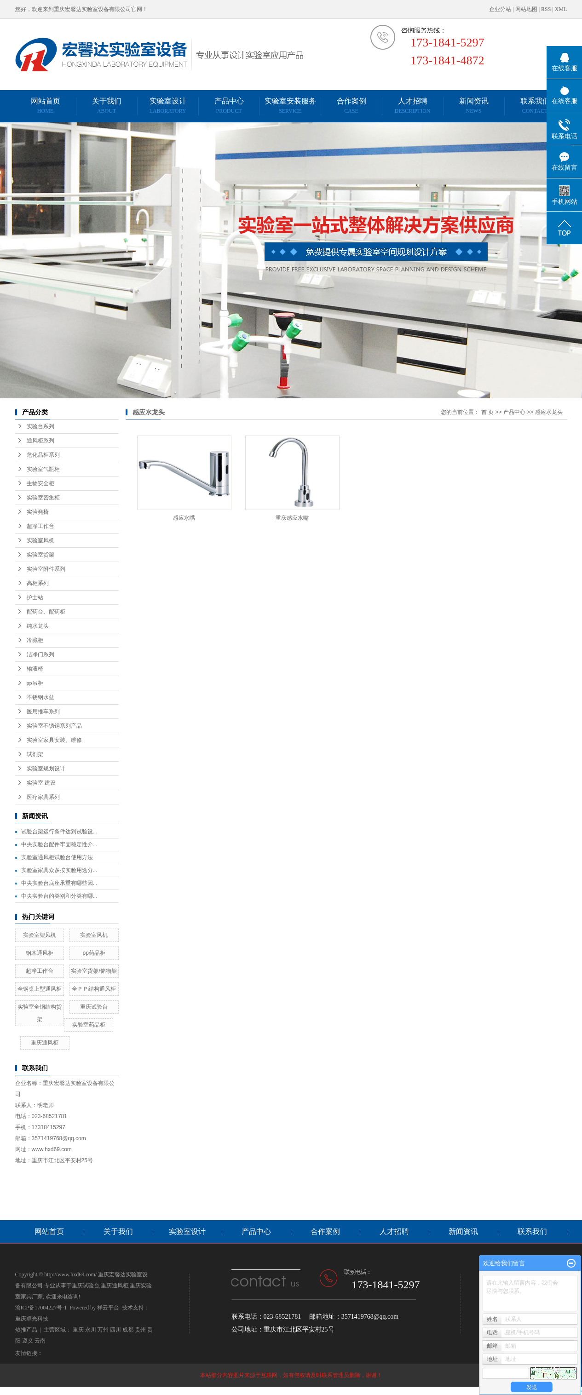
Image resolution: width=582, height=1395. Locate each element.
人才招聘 (412, 105)
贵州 (140, 1329)
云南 (40, 1341)
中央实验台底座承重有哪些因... (59, 883)
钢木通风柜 (39, 953)
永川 (90, 1329)
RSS (546, 9)
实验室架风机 (39, 935)
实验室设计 (168, 105)
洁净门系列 (40, 654)
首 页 (487, 412)
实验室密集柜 (43, 497)
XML (561, 9)
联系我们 (535, 105)
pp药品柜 (93, 953)
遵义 (27, 1341)
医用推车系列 (43, 711)
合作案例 (351, 105)
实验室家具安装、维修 (54, 740)
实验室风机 (40, 540)
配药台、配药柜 (46, 612)
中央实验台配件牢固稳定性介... (59, 844)
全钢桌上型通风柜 (39, 989)
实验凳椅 (38, 512)
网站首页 (45, 105)
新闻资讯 (474, 105)
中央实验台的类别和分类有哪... (59, 896)
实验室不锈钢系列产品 (54, 726)
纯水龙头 (38, 626)
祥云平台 (108, 1307)
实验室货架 (40, 554)
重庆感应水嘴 (292, 518)
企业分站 (500, 9)
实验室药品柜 (88, 1025)
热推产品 (26, 1329)
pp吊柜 (35, 683)
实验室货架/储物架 (93, 971)
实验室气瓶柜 (43, 469)
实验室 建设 (41, 783)
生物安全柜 (40, 483)
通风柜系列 (40, 440)
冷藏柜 (35, 640)
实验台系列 (40, 426)
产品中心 (229, 105)
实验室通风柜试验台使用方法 (57, 857)
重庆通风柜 (44, 1042)
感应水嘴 (184, 518)
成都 (127, 1329)
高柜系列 (38, 583)
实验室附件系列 (46, 569)
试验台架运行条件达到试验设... (59, 831)
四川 (115, 1329)
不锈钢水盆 (40, 697)
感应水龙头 (549, 412)
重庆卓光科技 (31, 1318)
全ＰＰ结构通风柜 (94, 989)
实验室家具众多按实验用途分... (59, 870)
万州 (103, 1329)
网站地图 (526, 9)
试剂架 (35, 754)
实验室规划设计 (46, 768)
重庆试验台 (94, 1007)
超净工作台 (40, 526)
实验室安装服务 (290, 105)
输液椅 (35, 669)
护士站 (35, 597)
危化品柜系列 (43, 455)
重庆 (78, 1329)
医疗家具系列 (43, 797)
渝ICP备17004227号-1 (41, 1307)
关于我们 (106, 105)
